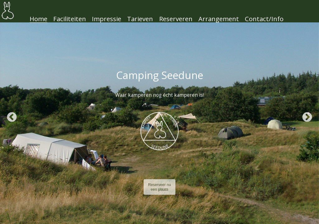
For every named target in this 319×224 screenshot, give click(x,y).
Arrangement (218, 19)
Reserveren (176, 19)
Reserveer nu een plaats (159, 187)
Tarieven (140, 19)
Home (38, 19)
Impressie (106, 19)
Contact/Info (264, 19)
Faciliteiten (69, 19)
